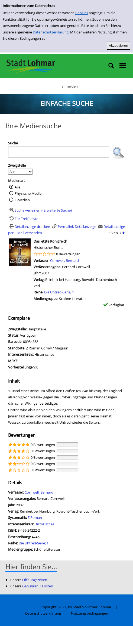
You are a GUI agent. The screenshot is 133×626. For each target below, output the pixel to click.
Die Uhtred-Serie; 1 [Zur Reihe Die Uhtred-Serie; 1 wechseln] (59, 292)
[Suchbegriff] (58, 152)
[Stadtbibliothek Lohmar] (30, 65)
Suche (13, 143)
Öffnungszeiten (34, 579)
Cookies (81, 12)
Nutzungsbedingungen (89, 613)
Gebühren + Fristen (37, 586)
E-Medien (22, 199)
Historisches (44, 524)
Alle (17, 187)
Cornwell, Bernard (64, 260)
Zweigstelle (17, 165)
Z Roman (35, 517)
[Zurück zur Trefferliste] (23, 218)
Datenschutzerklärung (51, 32)
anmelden (69, 86)
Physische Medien (29, 193)
